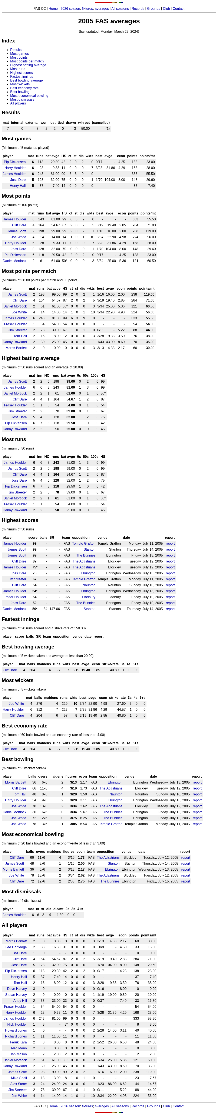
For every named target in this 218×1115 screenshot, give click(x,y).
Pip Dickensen (15, 162)
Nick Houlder (17, 1024)
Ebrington (88, 573)
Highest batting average (28, 65)
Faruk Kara (18, 1042)
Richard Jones (16, 1036)
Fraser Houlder (15, 324)
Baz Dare (20, 953)
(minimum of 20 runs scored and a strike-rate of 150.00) (44, 628)
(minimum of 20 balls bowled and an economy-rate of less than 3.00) (53, 843)
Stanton (89, 549)
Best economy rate (24, 88)
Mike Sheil (19, 1078)
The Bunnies (85, 555)
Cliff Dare (19, 225)
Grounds (153, 8)
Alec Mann (19, 1048)
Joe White (18, 237)
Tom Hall (20, 336)
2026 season (70, 8)
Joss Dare (18, 180)
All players (18, 103)
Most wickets (20, 84)
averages (102, 8)
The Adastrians (84, 561)
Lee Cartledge (16, 947)
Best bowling (20, 92)
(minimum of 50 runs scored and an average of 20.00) (42, 367)
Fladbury (88, 597)
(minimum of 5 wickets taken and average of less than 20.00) (47, 656)
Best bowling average (26, 80)
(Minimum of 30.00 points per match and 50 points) (40, 280)
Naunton (89, 585)
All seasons (120, 8)
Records (138, 8)
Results (16, 50)
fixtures (87, 8)
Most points (19, 57)
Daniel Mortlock (14, 261)
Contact (178, 8)
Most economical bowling (29, 95)
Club (166, 8)
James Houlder (14, 174)
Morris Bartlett (16, 348)
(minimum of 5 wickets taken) (24, 689)
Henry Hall (18, 185)
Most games (19, 53)
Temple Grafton (83, 543)
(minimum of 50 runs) (18, 448)
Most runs (17, 69)
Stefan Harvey (16, 995)
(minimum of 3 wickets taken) (24, 768)
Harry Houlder (15, 168)
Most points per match (27, 61)
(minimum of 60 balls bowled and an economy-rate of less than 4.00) (53, 735)
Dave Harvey (17, 989)
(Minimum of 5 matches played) (25, 147)
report (170, 543)
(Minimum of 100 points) (20, 205)
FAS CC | (41, 1106)
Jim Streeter (18, 330)
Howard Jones (16, 1030)
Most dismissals (22, 99)
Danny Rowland (15, 342)
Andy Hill (20, 1000)
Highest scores (21, 73)
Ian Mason (19, 1054)
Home (53, 8)
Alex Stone (18, 1084)
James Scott (16, 231)
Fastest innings (21, 76)
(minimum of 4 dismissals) (21, 900)
